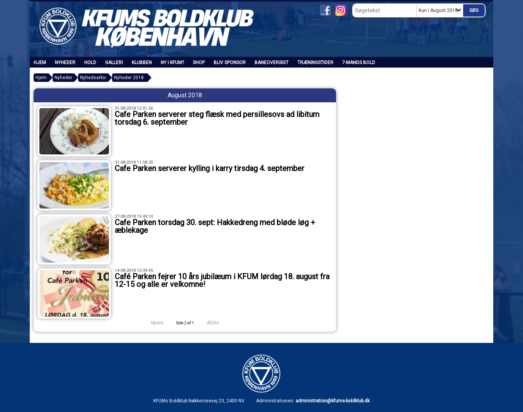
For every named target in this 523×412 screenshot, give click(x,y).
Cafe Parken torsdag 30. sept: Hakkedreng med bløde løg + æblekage (215, 226)
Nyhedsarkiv (93, 77)
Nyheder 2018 (129, 77)
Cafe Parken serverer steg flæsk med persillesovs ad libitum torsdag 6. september (217, 118)
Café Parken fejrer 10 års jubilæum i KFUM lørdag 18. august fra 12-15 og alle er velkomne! (222, 280)
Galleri (114, 62)
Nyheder (65, 62)
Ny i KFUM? (172, 62)
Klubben (142, 62)
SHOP (199, 62)
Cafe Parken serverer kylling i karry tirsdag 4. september (209, 168)
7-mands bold (358, 62)
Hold (90, 62)
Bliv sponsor (230, 62)
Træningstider (315, 62)
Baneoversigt (272, 62)
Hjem (40, 62)
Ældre (218, 323)
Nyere (153, 323)
